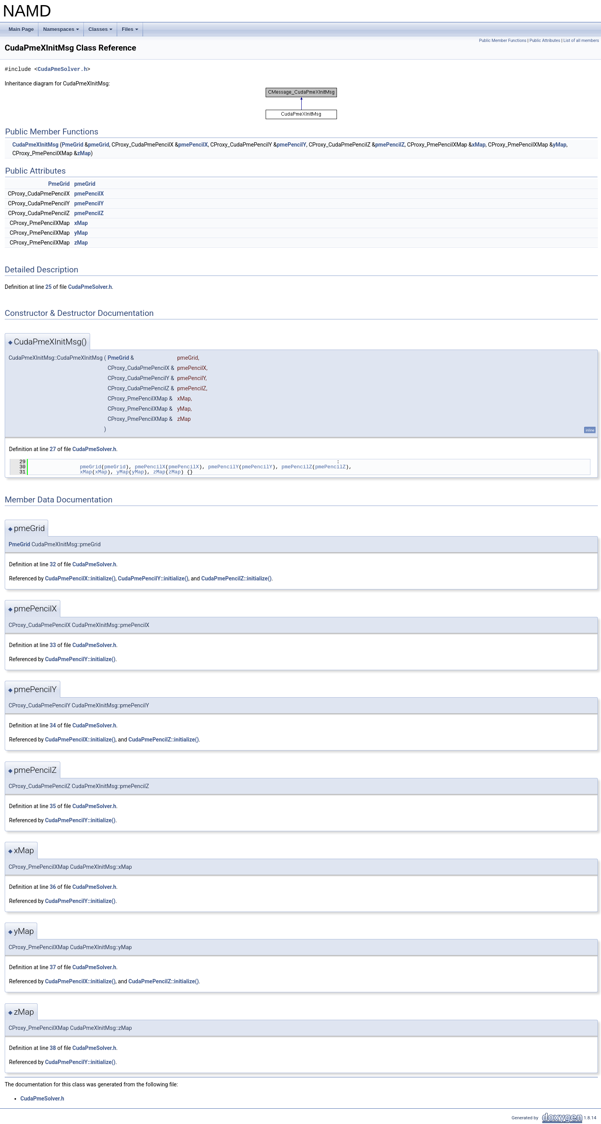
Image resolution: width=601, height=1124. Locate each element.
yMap (560, 144)
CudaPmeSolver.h (62, 69)
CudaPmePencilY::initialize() (153, 578)
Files (130, 31)
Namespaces (61, 31)
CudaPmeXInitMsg (35, 144)
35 (53, 806)
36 (53, 887)
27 (53, 449)
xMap (479, 144)
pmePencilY (291, 144)
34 (53, 725)
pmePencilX (193, 144)
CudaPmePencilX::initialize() (80, 578)
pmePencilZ (390, 144)
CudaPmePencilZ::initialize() (236, 578)
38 (53, 1048)
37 (53, 967)
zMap (84, 153)
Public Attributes (544, 40)
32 (53, 564)
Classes (101, 31)
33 (53, 645)
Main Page (21, 29)
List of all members (581, 40)
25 (48, 287)
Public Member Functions (503, 40)
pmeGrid (98, 144)
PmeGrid (72, 144)
